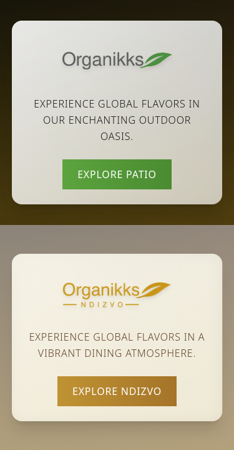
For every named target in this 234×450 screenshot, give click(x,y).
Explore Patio (117, 174)
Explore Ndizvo (117, 391)
